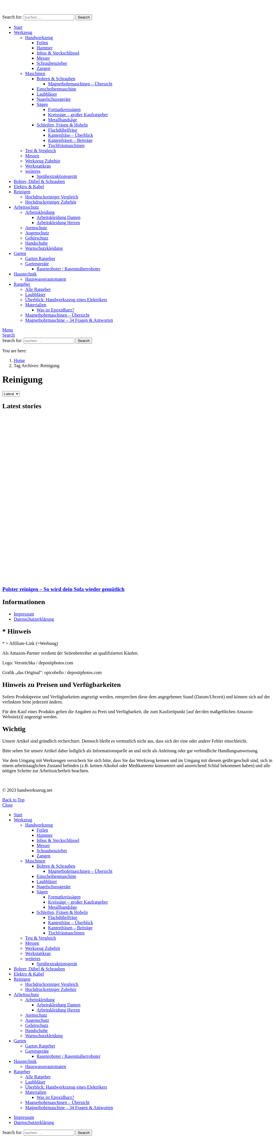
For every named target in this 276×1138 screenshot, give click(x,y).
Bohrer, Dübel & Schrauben (39, 181)
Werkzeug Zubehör (42, 160)
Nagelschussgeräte (54, 99)
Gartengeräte (37, 263)
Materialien (35, 304)
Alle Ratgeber (38, 289)
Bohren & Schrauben (56, 78)
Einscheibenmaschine (56, 89)
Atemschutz (36, 227)
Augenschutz (37, 232)
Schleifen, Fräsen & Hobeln (62, 124)
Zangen (43, 68)
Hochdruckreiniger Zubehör (50, 202)
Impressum (24, 614)
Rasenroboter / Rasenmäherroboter (68, 268)
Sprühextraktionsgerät (57, 176)
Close (7, 805)
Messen (32, 155)
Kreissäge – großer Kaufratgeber (78, 114)
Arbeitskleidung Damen (58, 217)
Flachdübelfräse (62, 130)
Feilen (42, 42)
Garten (20, 253)
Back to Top (13, 799)
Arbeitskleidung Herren (58, 222)
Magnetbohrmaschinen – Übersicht (80, 83)
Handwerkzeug (39, 37)
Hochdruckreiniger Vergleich (51, 196)
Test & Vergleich (40, 150)
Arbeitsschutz (26, 207)
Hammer (45, 47)
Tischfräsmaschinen (66, 145)
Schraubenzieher (52, 63)
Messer (43, 58)
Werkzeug (23, 32)
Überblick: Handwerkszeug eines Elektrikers (66, 299)
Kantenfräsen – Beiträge (70, 140)
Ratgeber (22, 284)
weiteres (32, 171)
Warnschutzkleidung (44, 248)
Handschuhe (36, 243)
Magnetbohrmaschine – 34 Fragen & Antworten (69, 320)
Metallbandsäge (62, 119)
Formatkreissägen (64, 109)
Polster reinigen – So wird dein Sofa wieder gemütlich (63, 589)
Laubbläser (47, 94)
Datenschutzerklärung (34, 619)
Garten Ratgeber (40, 258)
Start (18, 27)
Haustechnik (25, 274)
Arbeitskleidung (40, 212)
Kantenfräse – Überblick (70, 135)
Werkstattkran (38, 166)
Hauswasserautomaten (45, 279)
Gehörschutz (36, 238)
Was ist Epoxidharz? (55, 309)
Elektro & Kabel (29, 186)
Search (84, 17)
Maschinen (35, 73)
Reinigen (22, 191)
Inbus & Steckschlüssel (58, 53)
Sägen (42, 104)
